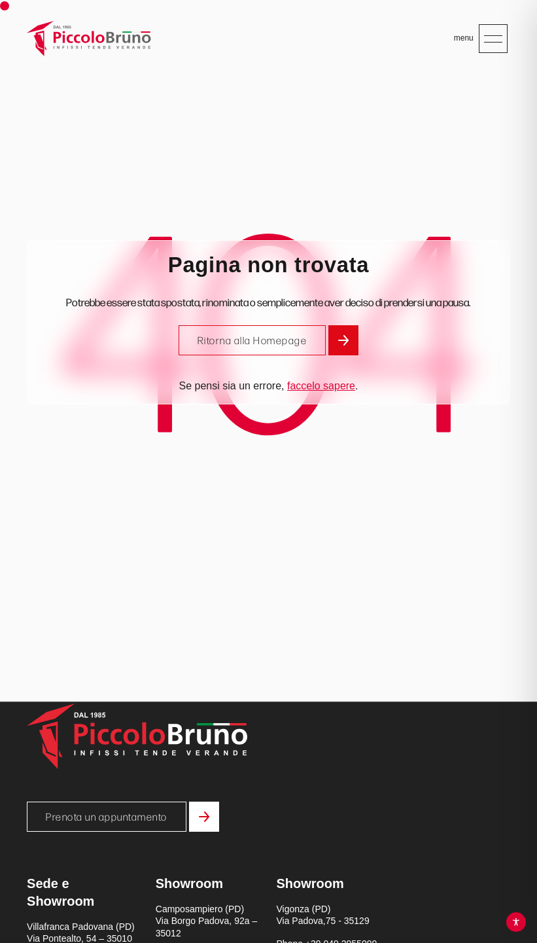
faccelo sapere (321, 385)
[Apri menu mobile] (493, 38)
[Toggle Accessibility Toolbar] (516, 922)
